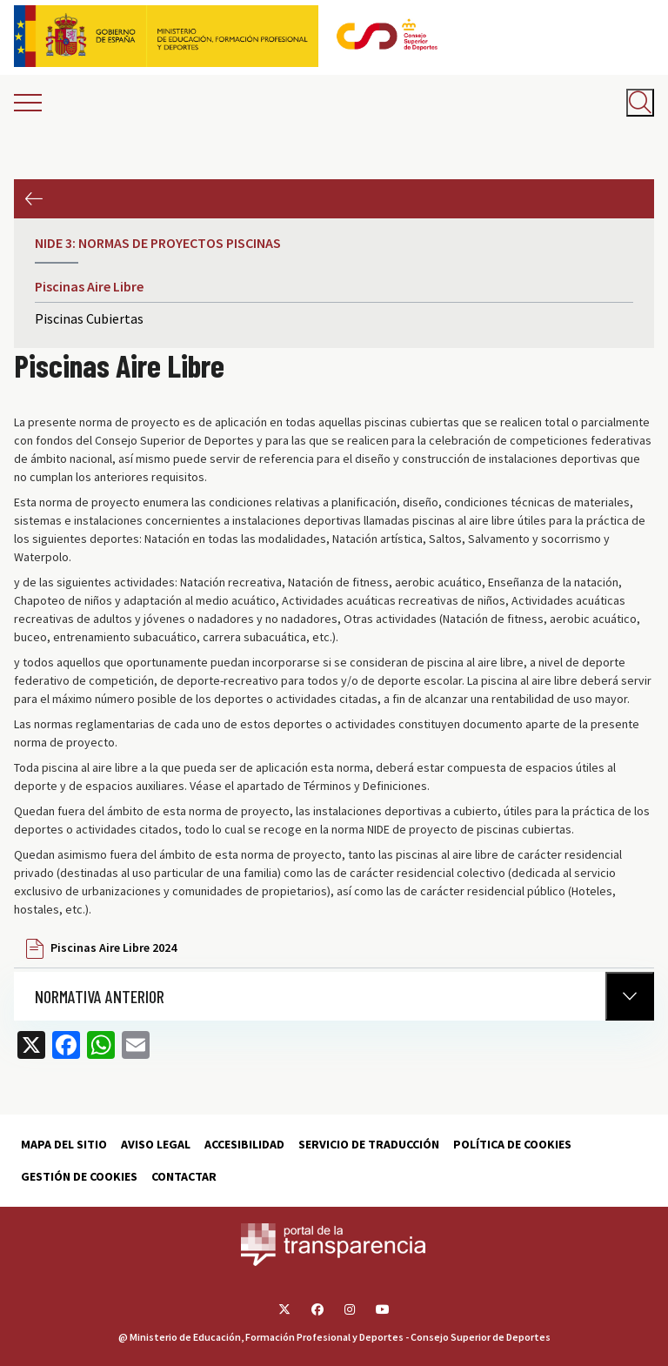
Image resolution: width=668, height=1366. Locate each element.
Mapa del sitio (64, 1144)
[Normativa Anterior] (629, 996)
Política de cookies (512, 1144)
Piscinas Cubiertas (89, 318)
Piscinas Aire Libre (89, 286)
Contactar (184, 1176)
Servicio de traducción (368, 1144)
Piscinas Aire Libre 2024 (113, 947)
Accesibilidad (244, 1144)
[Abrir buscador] (640, 103)
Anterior (33, 198)
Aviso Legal (155, 1144)
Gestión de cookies (79, 1176)
